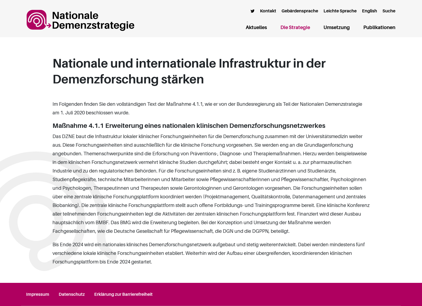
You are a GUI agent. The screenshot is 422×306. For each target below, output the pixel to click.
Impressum (37, 294)
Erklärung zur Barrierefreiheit (123, 294)
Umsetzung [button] (336, 27)
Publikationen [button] (379, 27)
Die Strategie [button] (295, 27)
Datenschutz (72, 294)
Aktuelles (256, 27)
